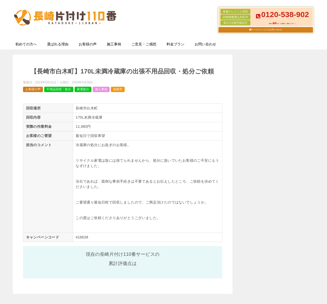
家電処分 (83, 89)
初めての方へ (26, 44)
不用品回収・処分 (58, 89)
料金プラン (175, 44)
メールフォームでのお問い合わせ (266, 30)
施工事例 (114, 44)
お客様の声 (88, 44)
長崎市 (117, 89)
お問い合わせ (205, 44)
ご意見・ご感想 (143, 44)
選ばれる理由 (57, 44)
